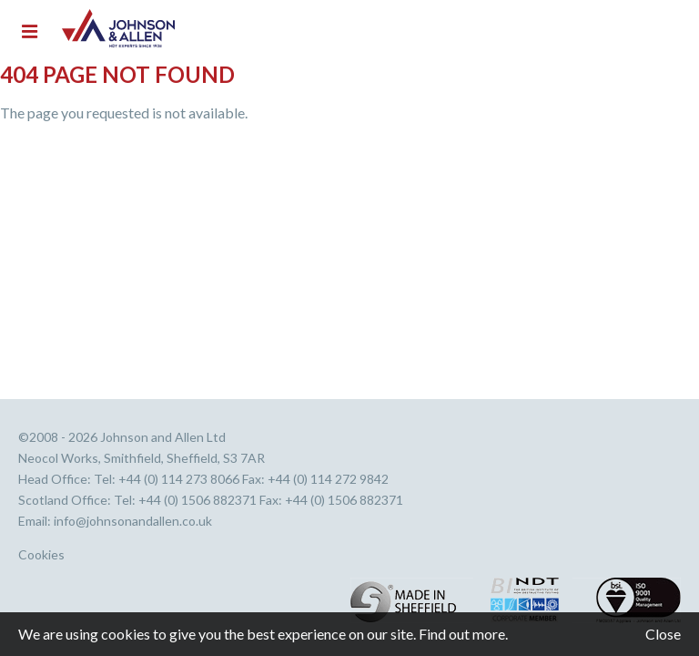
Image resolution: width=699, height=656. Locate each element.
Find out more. (463, 633)
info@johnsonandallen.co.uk (133, 520)
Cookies (41, 554)
